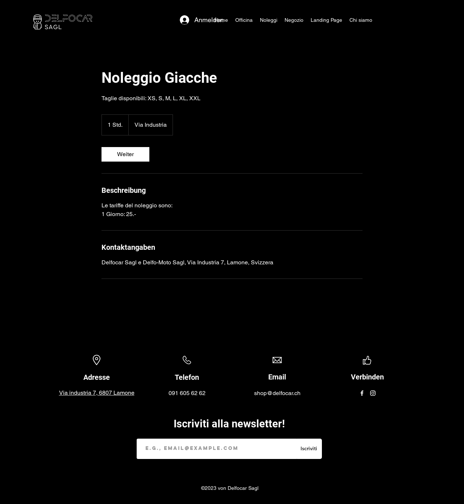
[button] (268, 20)
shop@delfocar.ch (277, 393)
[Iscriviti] (308, 449)
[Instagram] (372, 393)
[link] (125, 154)
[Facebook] (361, 393)
